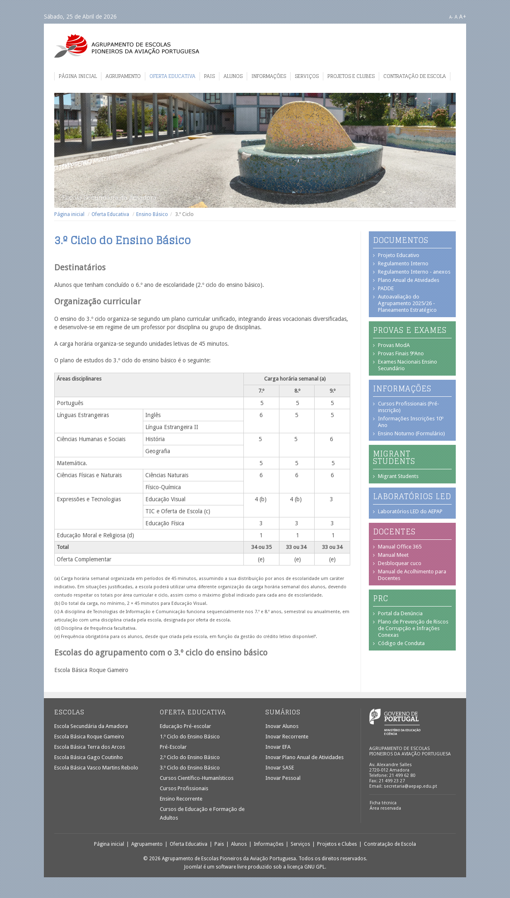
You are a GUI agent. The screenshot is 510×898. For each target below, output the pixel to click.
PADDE (386, 288)
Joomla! (193, 867)
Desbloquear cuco (399, 563)
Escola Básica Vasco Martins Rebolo (96, 768)
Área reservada (385, 808)
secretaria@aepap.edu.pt (410, 786)
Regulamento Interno (403, 263)
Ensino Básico (152, 214)
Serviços (307, 76)
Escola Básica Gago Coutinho (88, 757)
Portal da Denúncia (400, 613)
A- (451, 17)
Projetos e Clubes (351, 76)
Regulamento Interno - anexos (414, 272)
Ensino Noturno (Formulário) (411, 433)
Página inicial (78, 76)
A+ (462, 16)
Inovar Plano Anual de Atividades (304, 757)
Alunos (233, 76)
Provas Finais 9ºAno (401, 353)
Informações (268, 76)
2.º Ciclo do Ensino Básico (190, 757)
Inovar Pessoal (283, 778)
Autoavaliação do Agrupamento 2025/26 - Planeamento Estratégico (407, 303)
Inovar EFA (278, 747)
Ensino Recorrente (181, 799)
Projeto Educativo (398, 255)
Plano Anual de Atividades (408, 280)
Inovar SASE (279, 768)
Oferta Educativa (172, 76)
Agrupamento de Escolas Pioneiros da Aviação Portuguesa (126, 46)
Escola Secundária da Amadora (91, 726)
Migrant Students (398, 476)
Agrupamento (123, 76)
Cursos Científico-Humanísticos (196, 778)
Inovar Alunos (281, 726)
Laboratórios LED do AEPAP (410, 511)
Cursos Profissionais (184, 788)
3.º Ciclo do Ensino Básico (190, 768)
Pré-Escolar (173, 747)
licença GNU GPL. (306, 867)
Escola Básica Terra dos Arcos (89, 747)
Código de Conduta (401, 643)
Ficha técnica (383, 803)
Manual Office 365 (399, 547)
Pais (209, 76)
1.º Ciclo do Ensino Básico (190, 736)
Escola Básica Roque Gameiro (89, 736)
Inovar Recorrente (286, 736)
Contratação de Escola (414, 76)
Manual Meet (393, 555)
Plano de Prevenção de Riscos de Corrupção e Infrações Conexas (413, 628)
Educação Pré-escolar (185, 726)
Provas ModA (394, 345)
